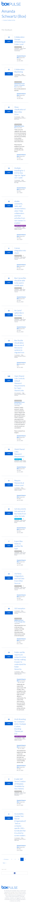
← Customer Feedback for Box (8, 20)
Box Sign (16, 182)
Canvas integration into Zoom (20, 250)
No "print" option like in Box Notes (19, 312)
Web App (16, 840)
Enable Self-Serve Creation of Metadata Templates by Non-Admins (20, 784)
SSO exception (19, 608)
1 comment (17, 355)
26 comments (17, 393)
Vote (8, 41)
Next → (4, 863)
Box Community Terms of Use (12, 893)
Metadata (16, 795)
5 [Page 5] (25, 859)
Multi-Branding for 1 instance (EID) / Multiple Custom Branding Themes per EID (20, 726)
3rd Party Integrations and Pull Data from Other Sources (19, 578)
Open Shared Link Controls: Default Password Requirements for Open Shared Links (19, 383)
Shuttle (16, 357)
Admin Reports (17, 674)
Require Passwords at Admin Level (19, 482)
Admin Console (18, 229)
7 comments (18, 227)
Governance (17, 50)
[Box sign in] (15, 873)
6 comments (17, 117)
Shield (24, 461)
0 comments (17, 74)
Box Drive (16, 119)
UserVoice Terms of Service (16, 892)
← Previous (6, 859)
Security (16, 76)
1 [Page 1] (11, 859)
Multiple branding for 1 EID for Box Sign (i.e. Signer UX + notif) (20, 173)
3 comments (17, 180)
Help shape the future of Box (20, 49)
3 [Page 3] (18, 859)
